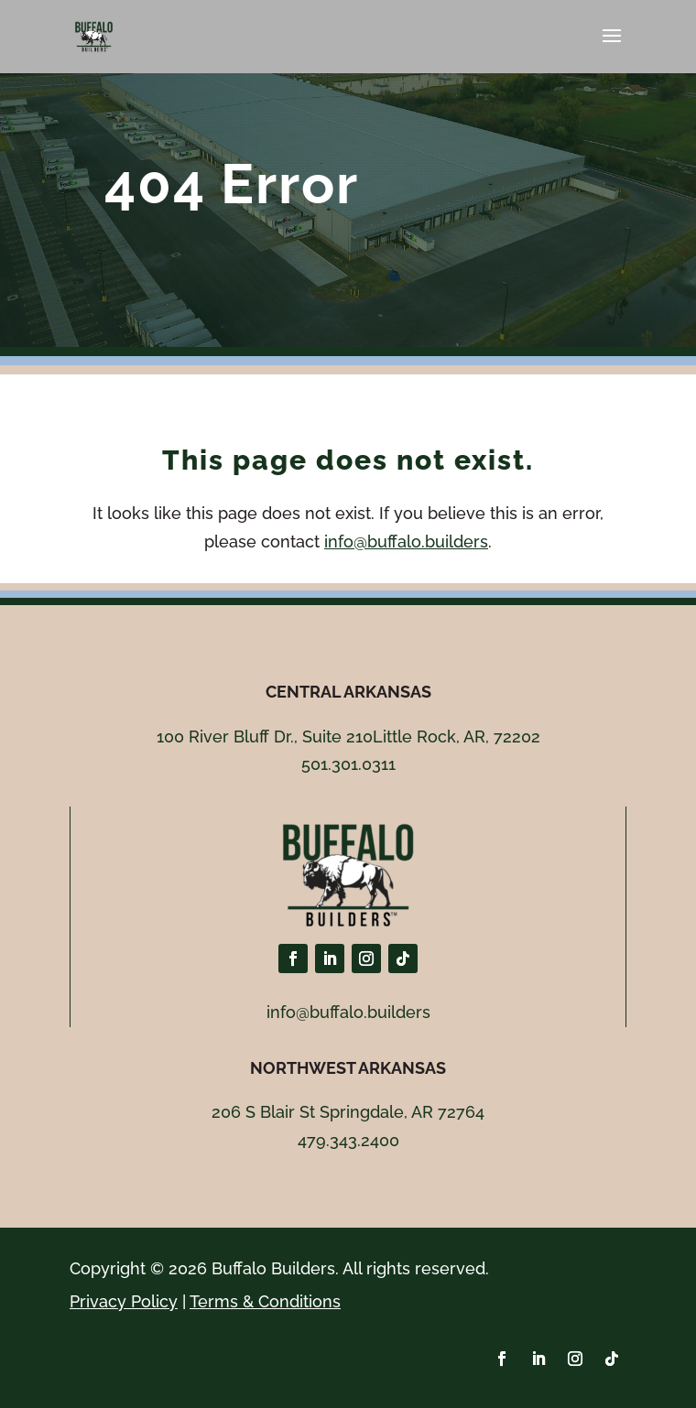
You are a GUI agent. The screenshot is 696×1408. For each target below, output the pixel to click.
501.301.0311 (348, 764)
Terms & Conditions (265, 1301)
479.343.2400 (348, 1140)
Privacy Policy (124, 1301)
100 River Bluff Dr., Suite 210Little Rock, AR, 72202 (348, 736)
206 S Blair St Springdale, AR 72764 (348, 1111)
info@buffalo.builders (406, 541)
